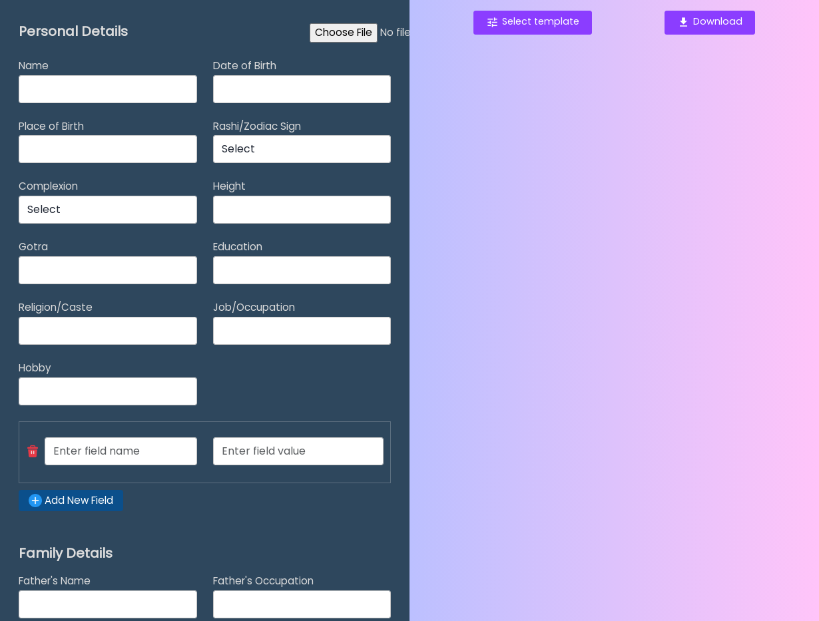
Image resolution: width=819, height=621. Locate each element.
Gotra (33, 247)
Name (34, 66)
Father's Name (55, 581)
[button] (32, 451)
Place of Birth (51, 126)
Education (237, 247)
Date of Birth (244, 66)
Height (229, 186)
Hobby (35, 368)
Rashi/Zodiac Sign (257, 126)
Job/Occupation (254, 307)
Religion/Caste (56, 307)
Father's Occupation (263, 581)
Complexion (48, 186)
